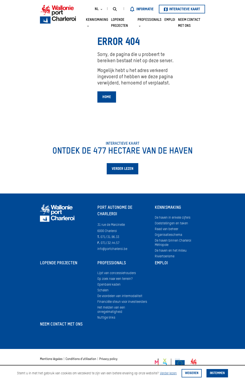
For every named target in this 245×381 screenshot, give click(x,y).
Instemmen (217, 373)
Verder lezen (168, 373)
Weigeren (191, 373)
